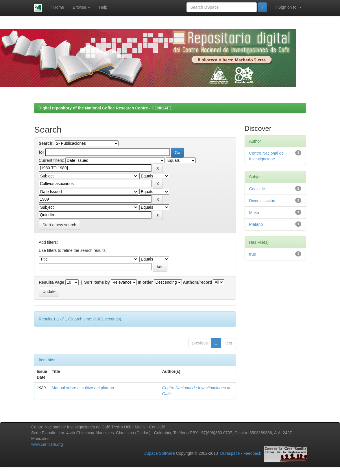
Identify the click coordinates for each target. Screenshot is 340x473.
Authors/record (197, 282)
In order (145, 282)
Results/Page (51, 282)
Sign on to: (289, 7)
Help (103, 7)
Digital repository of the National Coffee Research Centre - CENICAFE (105, 108)
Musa (254, 212)
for (41, 152)
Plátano (256, 224)
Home (57, 7)
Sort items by (97, 282)
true (252, 254)
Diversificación (262, 200)
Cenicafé (257, 188)
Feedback (252, 453)
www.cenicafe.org (47, 444)
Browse (81, 7)
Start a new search (59, 225)
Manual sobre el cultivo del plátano (83, 388)
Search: (46, 143)
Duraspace (230, 453)
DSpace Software (159, 453)
